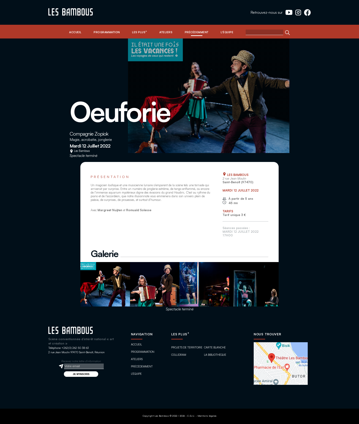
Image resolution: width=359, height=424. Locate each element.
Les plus (180, 334)
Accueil (136, 344)
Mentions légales (207, 415)
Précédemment (142, 366)
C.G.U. (191, 415)
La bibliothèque (215, 354)
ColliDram (178, 354)
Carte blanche (215, 347)
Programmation (142, 351)
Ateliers (137, 359)
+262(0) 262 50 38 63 (75, 348)
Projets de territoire (186, 347)
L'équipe (136, 373)
